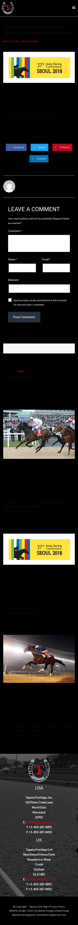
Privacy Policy (57, 906)
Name (12, 259)
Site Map (43, 906)
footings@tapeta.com (40, 822)
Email (46, 259)
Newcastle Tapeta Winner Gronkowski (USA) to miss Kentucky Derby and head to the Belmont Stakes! (37, 506)
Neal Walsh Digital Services (51, 914)
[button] (73, 7)
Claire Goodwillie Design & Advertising (48, 910)
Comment (15, 231)
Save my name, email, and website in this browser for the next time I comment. (40, 302)
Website (13, 280)
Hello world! (13, 391)
